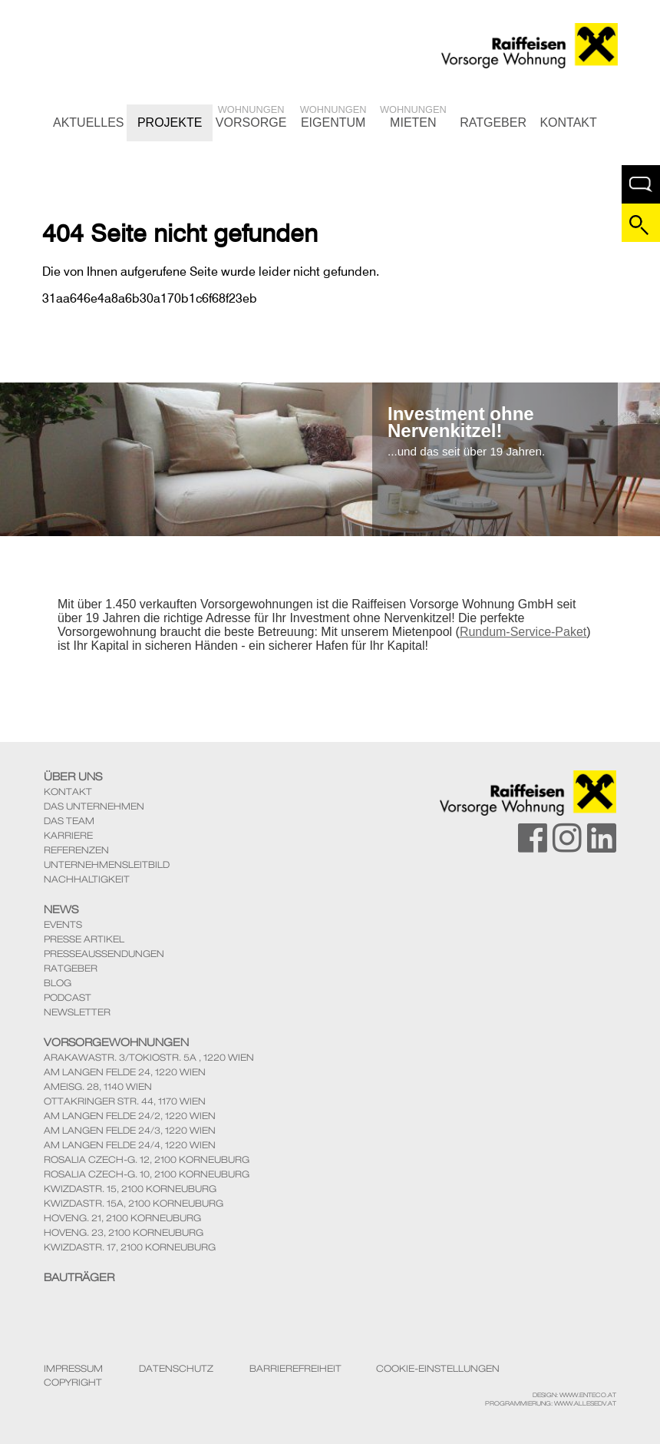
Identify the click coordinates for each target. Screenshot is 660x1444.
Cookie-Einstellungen (438, 1368)
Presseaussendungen (104, 953)
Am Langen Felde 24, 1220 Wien (125, 1072)
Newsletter (77, 1012)
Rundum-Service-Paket (523, 631)
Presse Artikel (84, 939)
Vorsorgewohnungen (116, 1042)
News (61, 909)
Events (63, 924)
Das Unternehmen (94, 806)
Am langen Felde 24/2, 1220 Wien (130, 1115)
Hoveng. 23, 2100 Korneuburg (123, 1232)
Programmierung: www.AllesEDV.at (550, 1403)
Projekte (169, 122)
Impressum (73, 1368)
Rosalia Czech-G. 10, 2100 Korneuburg (146, 1174)
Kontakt (568, 122)
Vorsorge (251, 116)
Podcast (67, 997)
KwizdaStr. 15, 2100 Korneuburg (130, 1188)
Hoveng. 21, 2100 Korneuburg (122, 1218)
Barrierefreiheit (295, 1368)
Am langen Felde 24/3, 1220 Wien (130, 1130)
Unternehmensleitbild (107, 864)
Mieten (413, 116)
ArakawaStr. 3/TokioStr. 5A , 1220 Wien (149, 1057)
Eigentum (333, 116)
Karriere (68, 835)
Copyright (73, 1382)
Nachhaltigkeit (87, 879)
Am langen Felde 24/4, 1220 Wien (130, 1145)
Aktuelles (88, 122)
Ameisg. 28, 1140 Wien (98, 1086)
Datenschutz (176, 1368)
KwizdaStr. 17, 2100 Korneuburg (130, 1247)
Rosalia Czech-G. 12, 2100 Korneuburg (146, 1159)
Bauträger (79, 1277)
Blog (57, 983)
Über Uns (73, 776)
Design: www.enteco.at (574, 1395)
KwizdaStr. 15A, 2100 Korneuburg (133, 1203)
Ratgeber (493, 122)
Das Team (69, 820)
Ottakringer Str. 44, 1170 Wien (125, 1101)
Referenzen (76, 850)
